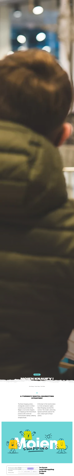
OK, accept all (30, 468)
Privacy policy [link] (11, 472)
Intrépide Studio (4, 4)
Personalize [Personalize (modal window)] (35, 471)
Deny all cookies (27, 471)
